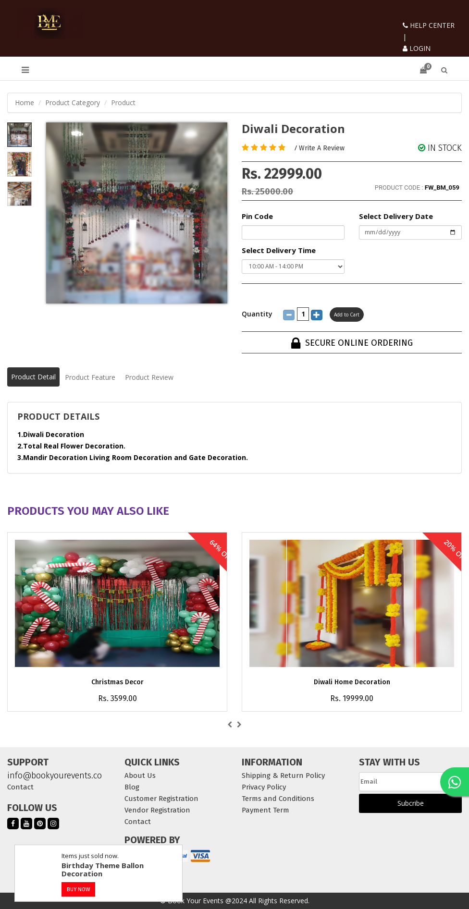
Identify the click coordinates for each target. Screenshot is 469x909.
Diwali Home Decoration (352, 682)
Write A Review (322, 148)
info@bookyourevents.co (54, 775)
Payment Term (265, 810)
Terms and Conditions (278, 798)
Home (24, 102)
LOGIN (417, 48)
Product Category (72, 102)
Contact (20, 787)
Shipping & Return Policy (283, 775)
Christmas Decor (117, 682)
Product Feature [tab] (90, 377)
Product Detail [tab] (33, 376)
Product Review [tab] (149, 377)
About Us (140, 775)
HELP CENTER (429, 25)
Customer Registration (161, 798)
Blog (131, 787)
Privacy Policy (264, 787)
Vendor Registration (157, 810)
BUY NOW (78, 889)
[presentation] (229, 724)
